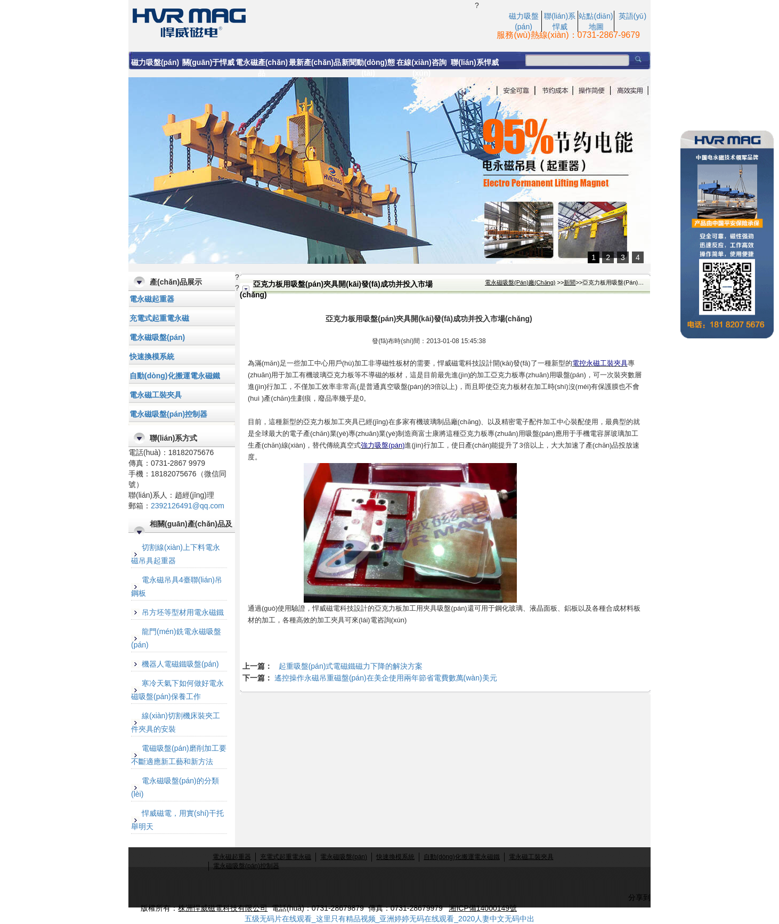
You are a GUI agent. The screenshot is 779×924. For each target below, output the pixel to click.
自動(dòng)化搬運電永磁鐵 (174, 375)
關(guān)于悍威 (208, 62)
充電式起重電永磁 (159, 318)
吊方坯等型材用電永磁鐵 (183, 612)
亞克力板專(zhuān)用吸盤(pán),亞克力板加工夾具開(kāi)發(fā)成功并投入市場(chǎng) (301, 22)
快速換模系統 (151, 356)
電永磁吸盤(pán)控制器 (168, 414)
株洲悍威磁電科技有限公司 (222, 908)
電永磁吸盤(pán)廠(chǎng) (520, 282)
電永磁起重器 (151, 299)
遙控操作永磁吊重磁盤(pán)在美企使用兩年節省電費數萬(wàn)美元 (385, 678)
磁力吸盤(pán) (155, 62)
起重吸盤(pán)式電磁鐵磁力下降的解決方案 (351, 666)
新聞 (569, 282)
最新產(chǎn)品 (315, 62)
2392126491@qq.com (187, 505)
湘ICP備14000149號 (483, 908)
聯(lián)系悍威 (474, 62)
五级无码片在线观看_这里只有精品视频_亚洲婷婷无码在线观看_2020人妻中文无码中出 (390, 918)
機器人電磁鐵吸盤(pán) (180, 664)
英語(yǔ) (632, 16)
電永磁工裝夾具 (155, 395)
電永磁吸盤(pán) (157, 337)
